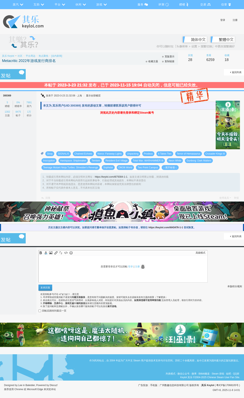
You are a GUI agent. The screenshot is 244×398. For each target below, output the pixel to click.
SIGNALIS (63, 153)
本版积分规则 (234, 286)
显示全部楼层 (93, 95)
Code (66, 253)
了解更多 (160, 297)
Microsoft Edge (35, 389)
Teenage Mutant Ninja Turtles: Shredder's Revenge (70, 167)
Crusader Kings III (215, 153)
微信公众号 (183, 373)
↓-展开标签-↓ (170, 167)
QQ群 (236, 373)
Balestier (30, 385)
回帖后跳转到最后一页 (52, 310)
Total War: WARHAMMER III (148, 160)
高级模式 (200, 252)
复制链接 (169, 61)
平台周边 (30, 55)
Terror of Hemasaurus (188, 153)
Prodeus (148, 153)
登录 (222, 20)
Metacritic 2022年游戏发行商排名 (29, 61)
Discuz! (54, 385)
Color (46, 253)
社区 (20, 55)
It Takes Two (164, 153)
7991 (29, 102)
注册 (235, 20)
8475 (18, 111)
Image (51, 253)
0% (18, 102)
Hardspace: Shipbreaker (73, 160)
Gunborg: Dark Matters (199, 160)
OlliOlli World (125, 167)
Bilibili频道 (204, 373)
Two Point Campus (148, 167)
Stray (50, 153)
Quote (61, 253)
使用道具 (224, 197)
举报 (236, 197)
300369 (7, 95)
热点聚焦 (43, 55)
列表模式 (170, 373)
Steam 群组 (218, 373)
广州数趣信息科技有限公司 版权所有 (179, 385)
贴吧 (228, 373)
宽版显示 (169, 56)
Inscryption (49, 160)
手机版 (153, 385)
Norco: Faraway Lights (110, 153)
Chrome (18, 389)
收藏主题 (153, 61)
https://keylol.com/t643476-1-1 (166, 227)
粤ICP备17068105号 (227, 385)
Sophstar (108, 167)
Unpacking (133, 153)
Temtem (95, 160)
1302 (7, 111)
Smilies (71, 253)
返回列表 (237, 72)
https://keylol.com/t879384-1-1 (111, 176)
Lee (20, 385)
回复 (48, 197)
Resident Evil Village (116, 160)
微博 (194, 373)
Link (56, 253)
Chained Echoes (83, 153)
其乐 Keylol (8, 55)
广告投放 (143, 385)
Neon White (175, 160)
